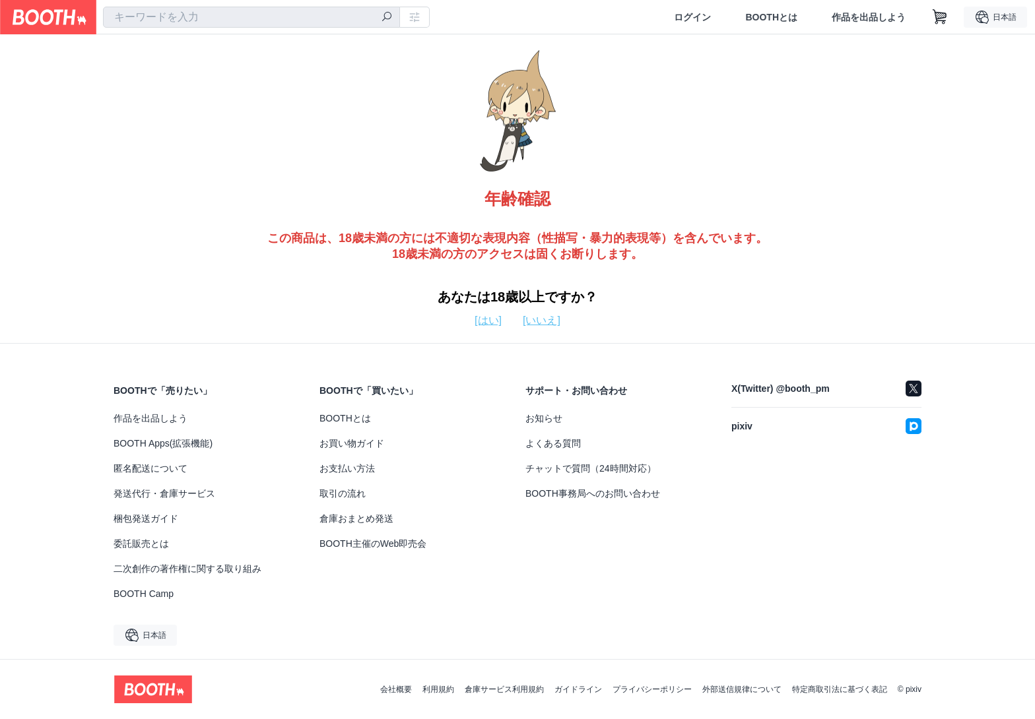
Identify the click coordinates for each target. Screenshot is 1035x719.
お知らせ (543, 418)
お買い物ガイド (351, 443)
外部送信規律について (742, 689)
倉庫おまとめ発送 (356, 518)
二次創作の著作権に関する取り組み (187, 568)
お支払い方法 (347, 468)
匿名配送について (150, 468)
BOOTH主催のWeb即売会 (372, 543)
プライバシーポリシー (652, 689)
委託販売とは (141, 543)
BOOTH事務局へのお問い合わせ (592, 493)
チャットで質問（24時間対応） (590, 468)
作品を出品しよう (869, 17)
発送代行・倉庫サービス (164, 493)
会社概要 (396, 689)
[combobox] (251, 17)
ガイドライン (578, 689)
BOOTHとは (771, 17)
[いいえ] (541, 320)
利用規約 (438, 689)
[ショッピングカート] (940, 17)
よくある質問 (553, 443)
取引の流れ (342, 493)
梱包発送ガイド (146, 518)
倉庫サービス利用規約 (504, 689)
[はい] (488, 320)
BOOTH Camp (144, 593)
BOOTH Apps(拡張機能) (163, 443)
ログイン (692, 17)
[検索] (387, 18)
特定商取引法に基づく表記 (839, 689)
